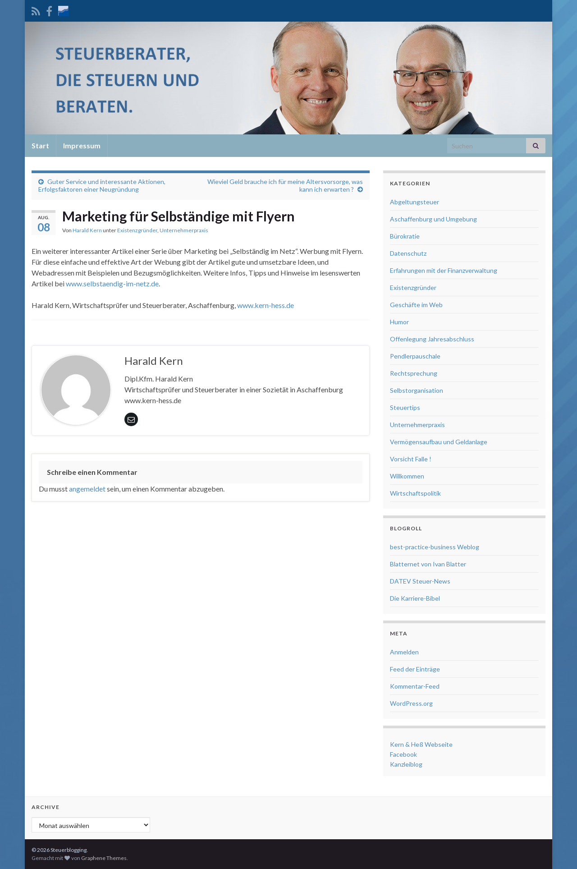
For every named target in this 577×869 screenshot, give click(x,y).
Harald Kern (87, 230)
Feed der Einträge (415, 669)
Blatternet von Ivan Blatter (428, 564)
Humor (399, 322)
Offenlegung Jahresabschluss (432, 339)
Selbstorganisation (416, 390)
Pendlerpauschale (415, 356)
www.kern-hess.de (265, 305)
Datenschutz (408, 253)
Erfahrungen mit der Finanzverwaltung (443, 270)
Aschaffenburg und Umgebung (433, 219)
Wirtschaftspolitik (415, 493)
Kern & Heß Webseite (421, 744)
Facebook (403, 754)
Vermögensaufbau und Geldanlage (438, 442)
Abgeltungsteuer (414, 202)
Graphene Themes (104, 858)
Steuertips (405, 407)
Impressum (82, 145)
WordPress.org (411, 703)
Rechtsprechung (413, 373)
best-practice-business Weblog (434, 547)
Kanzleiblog (406, 764)
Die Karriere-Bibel (415, 598)
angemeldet (87, 488)
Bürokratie (405, 236)
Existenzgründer (137, 230)
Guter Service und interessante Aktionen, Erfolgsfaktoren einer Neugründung (101, 185)
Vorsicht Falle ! (410, 459)
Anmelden (404, 652)
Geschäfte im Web (416, 304)
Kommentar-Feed (415, 686)
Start (40, 145)
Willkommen (407, 476)
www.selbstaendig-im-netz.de (112, 283)
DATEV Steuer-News (420, 581)
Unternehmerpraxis (184, 230)
